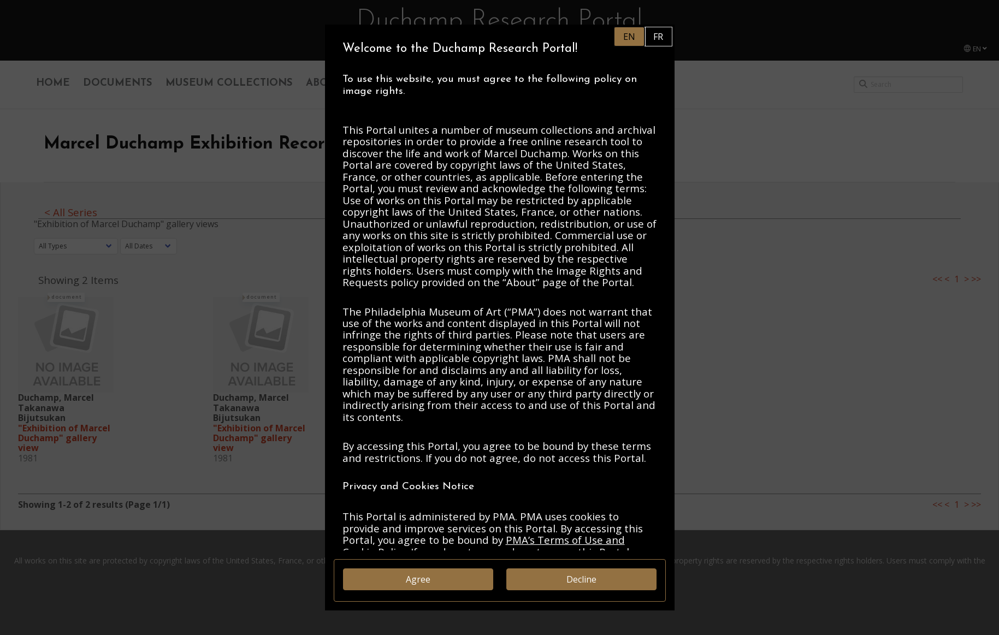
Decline (581, 579)
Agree (418, 579)
